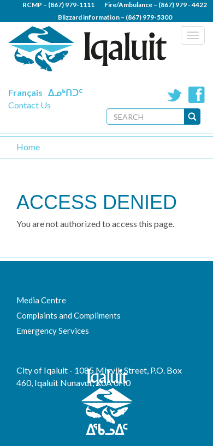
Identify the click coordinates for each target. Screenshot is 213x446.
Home (28, 147)
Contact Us (29, 105)
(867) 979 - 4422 (182, 5)
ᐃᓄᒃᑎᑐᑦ (65, 92)
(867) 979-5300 (149, 17)
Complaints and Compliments (68, 315)
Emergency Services (52, 330)
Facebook (196, 95)
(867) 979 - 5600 (138, 30)
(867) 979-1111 (71, 5)
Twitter (175, 95)
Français (25, 92)
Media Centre (41, 300)
